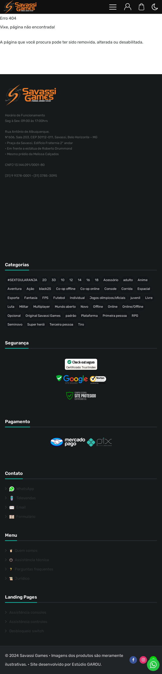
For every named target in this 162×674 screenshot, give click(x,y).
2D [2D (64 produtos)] (44, 280)
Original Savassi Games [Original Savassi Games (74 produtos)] (43, 316)
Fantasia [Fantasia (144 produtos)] (30, 298)
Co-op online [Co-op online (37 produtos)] (89, 289)
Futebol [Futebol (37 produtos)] (59, 298)
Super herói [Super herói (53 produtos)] (36, 324)
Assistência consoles (27, 612)
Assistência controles (28, 621)
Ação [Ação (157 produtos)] (30, 289)
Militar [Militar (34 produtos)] (23, 306)
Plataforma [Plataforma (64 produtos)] (89, 316)
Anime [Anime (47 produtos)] (142, 280)
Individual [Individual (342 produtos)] (77, 298)
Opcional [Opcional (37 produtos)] (14, 316)
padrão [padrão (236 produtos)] (71, 316)
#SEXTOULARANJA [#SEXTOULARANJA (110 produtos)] (22, 280)
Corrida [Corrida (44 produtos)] (126, 289)
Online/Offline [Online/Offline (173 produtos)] (132, 306)
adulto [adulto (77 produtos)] (128, 280)
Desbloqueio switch (26, 631)
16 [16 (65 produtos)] (88, 280)
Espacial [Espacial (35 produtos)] (143, 289)
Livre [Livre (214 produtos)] (148, 298)
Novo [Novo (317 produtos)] (84, 306)
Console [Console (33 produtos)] (110, 289)
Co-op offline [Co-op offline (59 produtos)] (65, 289)
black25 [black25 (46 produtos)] (45, 289)
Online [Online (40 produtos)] (112, 306)
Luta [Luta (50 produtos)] (11, 306)
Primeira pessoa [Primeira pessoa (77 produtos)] (115, 316)
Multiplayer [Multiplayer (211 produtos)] (41, 306)
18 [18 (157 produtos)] (96, 280)
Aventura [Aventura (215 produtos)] (15, 289)
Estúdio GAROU (86, 664)
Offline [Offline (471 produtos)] (98, 306)
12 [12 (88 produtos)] (71, 280)
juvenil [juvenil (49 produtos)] (135, 298)
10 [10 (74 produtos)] (62, 280)
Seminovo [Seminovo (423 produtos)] (15, 324)
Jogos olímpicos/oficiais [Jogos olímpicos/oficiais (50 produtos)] (107, 298)
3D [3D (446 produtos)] (54, 280)
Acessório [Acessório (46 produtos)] (110, 280)
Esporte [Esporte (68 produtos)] (13, 298)
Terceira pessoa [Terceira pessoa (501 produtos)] (61, 324)
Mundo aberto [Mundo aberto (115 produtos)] (65, 306)
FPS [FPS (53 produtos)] (45, 298)
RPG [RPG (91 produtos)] (135, 316)
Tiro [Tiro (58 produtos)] (81, 324)
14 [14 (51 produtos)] (79, 280)
